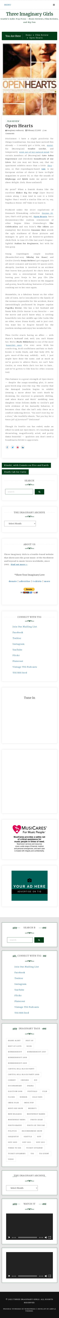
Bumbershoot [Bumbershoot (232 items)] (15, 1052)
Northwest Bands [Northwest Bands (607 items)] (36, 1114)
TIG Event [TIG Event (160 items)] (44, 1153)
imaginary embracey (15, 130)
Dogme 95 (47, 213)
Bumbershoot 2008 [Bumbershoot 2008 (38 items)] (17, 1057)
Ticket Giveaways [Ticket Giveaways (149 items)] (17, 1153)
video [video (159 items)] (11, 1159)
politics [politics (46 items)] (12, 1131)
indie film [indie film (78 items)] (13, 1103)
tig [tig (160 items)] (32, 1153)
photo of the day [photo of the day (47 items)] (36, 1125)
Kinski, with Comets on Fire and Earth (26, 465)
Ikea (49, 166)
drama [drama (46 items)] (30, 1086)
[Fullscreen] (50, 1237)
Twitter (17, 638)
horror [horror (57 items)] (23, 1097)
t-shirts (37, 581)
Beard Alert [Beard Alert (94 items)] (14, 1040)
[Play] (9, 1237)
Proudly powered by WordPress (19, 1309)
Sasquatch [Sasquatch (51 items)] (13, 1136)
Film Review (13, 121)
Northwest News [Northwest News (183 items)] (16, 1120)
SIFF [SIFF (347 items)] (39, 1136)
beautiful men (14, 345)
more (47, 581)
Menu (7, 5)
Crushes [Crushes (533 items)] (25, 1080)
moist (50, 145)
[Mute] (46, 1237)
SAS (44, 169)
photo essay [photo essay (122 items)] (37, 1120)
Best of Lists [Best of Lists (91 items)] (15, 1046)
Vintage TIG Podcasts (25, 667)
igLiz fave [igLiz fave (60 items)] (37, 1097)
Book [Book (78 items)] (29, 1046)
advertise (24, 581)
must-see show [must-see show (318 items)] (15, 1108)
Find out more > (19, 564)
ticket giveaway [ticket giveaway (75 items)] (34, 1148)
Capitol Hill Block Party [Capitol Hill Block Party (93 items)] (21, 1069)
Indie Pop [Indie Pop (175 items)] (29, 1103)
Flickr (16, 655)
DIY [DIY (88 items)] (35, 1080)
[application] (29, 1226)
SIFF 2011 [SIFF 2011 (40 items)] (26, 1142)
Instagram (18, 644)
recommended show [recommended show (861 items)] (32, 1131)
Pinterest (18, 661)
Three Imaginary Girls (29, 14)
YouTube (17, 650)
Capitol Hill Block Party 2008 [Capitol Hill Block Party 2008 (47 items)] (23, 1074)
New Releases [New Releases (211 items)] (15, 1114)
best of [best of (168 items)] (29, 1040)
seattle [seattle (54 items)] (28, 1136)
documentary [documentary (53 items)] (15, 1086)
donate (13, 581)
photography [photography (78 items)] (15, 1125)
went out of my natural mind (34, 152)
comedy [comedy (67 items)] (12, 1080)
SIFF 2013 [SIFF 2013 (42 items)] (40, 1142)
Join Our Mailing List (25, 626)
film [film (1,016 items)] (44, 1091)
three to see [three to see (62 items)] (14, 1148)
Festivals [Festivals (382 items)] (32, 1091)
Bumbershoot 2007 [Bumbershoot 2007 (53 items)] (36, 1052)
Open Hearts (19, 125)
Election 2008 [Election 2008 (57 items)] (15, 1091)
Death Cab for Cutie (15, 472)
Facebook (18, 632)
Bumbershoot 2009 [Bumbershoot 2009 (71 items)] (17, 1063)
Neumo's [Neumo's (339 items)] (32, 1108)
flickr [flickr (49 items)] (11, 1097)
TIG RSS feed (20, 673)
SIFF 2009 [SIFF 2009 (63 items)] (12, 1142)
